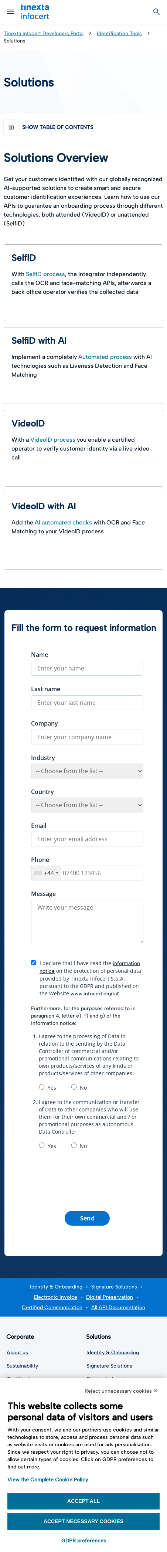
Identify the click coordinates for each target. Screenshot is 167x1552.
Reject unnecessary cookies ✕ (121, 1391)
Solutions (100, 1337)
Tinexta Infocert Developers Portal (44, 33)
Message (43, 894)
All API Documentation (118, 1307)
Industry (43, 758)
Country (42, 792)
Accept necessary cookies (83, 1521)
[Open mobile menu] (10, 11)
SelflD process (45, 274)
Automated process (105, 356)
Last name (45, 689)
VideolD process (52, 439)
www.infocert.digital (94, 994)
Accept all (83, 1501)
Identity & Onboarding (56, 1287)
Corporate (22, 1337)
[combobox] (46, 873)
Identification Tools (119, 33)
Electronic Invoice (55, 1297)
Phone (40, 860)
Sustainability (22, 1366)
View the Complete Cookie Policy (47, 1480)
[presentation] (87, 1179)
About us (17, 1352)
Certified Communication (52, 1307)
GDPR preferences (83, 1541)
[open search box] (156, 11)
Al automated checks (63, 522)
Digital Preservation (109, 1297)
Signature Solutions (114, 1287)
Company (44, 723)
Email (38, 826)
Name (39, 655)
